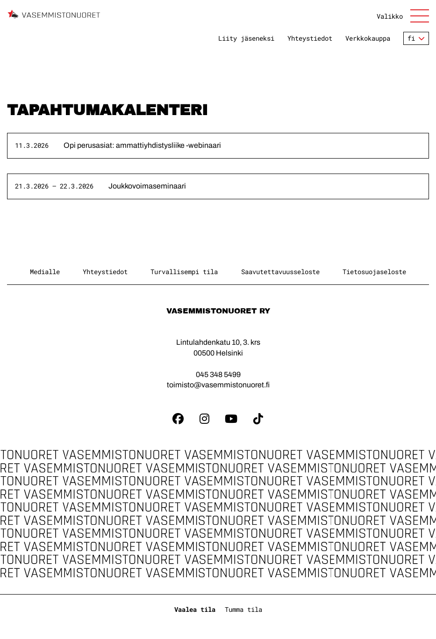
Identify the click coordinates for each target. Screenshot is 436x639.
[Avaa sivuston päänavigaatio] (403, 15)
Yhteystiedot (309, 38)
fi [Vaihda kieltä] (411, 38)
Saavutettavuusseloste (280, 271)
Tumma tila (243, 609)
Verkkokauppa (367, 38)
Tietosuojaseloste (374, 271)
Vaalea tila (194, 609)
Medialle (45, 271)
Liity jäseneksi (246, 38)
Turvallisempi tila (184, 271)
